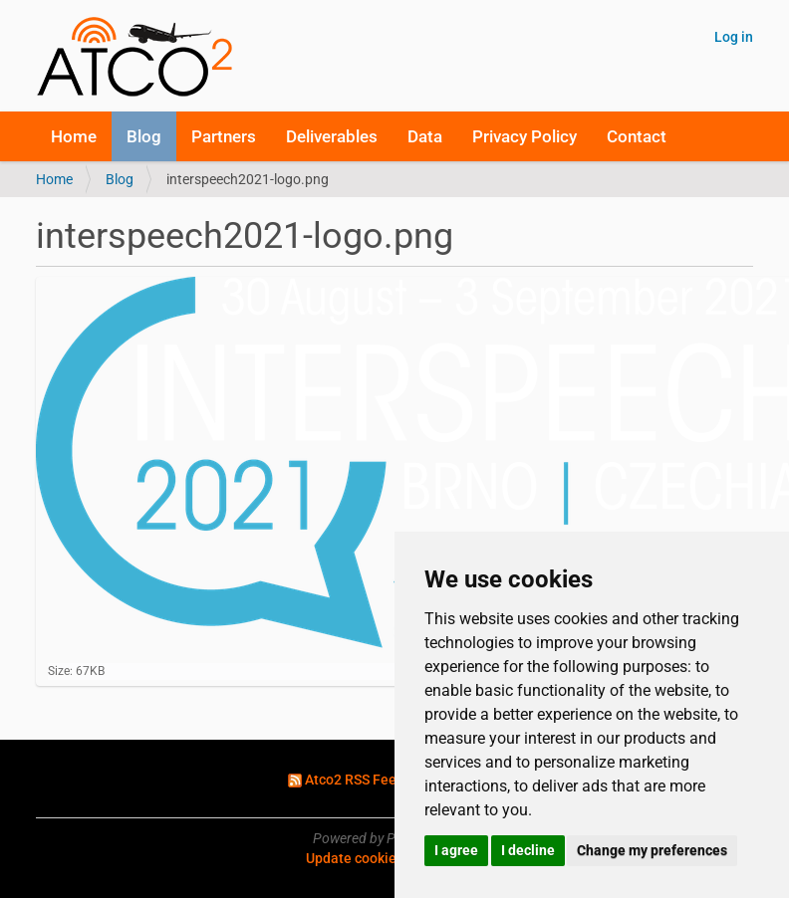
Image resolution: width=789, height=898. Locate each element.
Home (74, 136)
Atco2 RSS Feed (356, 779)
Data (424, 136)
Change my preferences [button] (652, 850)
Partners (223, 136)
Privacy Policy (524, 136)
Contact (636, 136)
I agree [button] (456, 850)
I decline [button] (528, 850)
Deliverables (332, 136)
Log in (733, 37)
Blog (144, 136)
